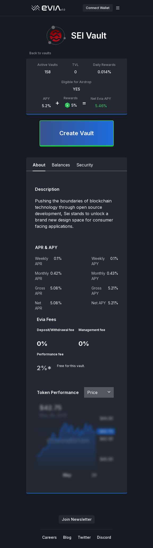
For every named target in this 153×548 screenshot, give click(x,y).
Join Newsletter (76, 519)
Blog (67, 537)
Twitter (84, 537)
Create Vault (76, 133)
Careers (49, 537)
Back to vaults (40, 53)
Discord (104, 537)
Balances (61, 164)
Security (84, 164)
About (39, 164)
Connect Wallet (98, 8)
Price (99, 392)
